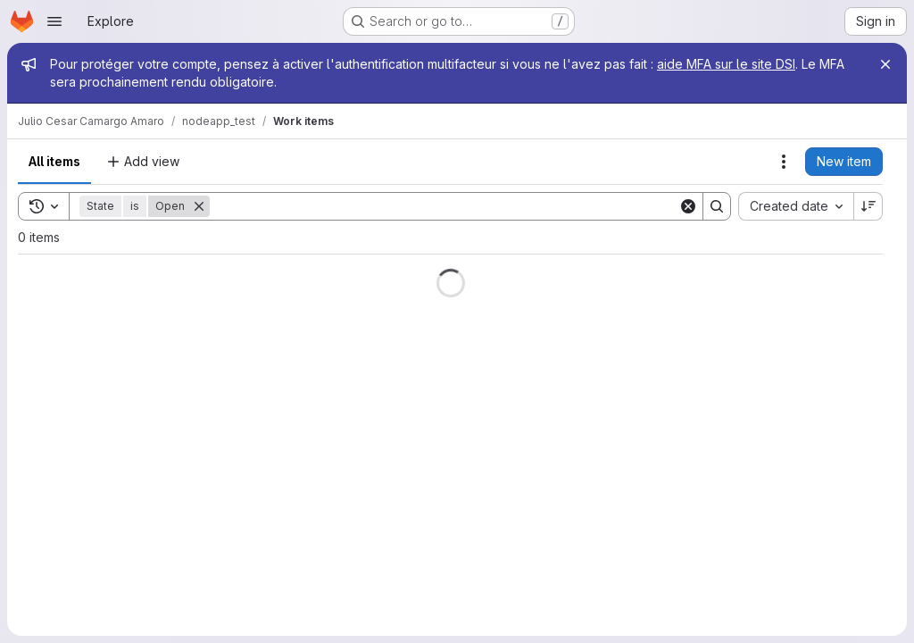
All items (54, 161)
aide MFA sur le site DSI (726, 63)
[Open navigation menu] (54, 21)
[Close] (885, 64)
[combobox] (795, 206)
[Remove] (199, 206)
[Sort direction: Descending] (868, 206)
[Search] (444, 206)
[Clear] (688, 206)
